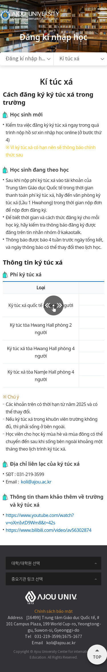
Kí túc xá (69, 59)
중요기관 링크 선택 (27, 579)
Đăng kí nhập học (26, 59)
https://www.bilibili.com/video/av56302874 (48, 530)
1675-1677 (72, 637)
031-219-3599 (30, 474)
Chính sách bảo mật (54, 611)
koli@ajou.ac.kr (35, 482)
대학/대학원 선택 (25, 563)
